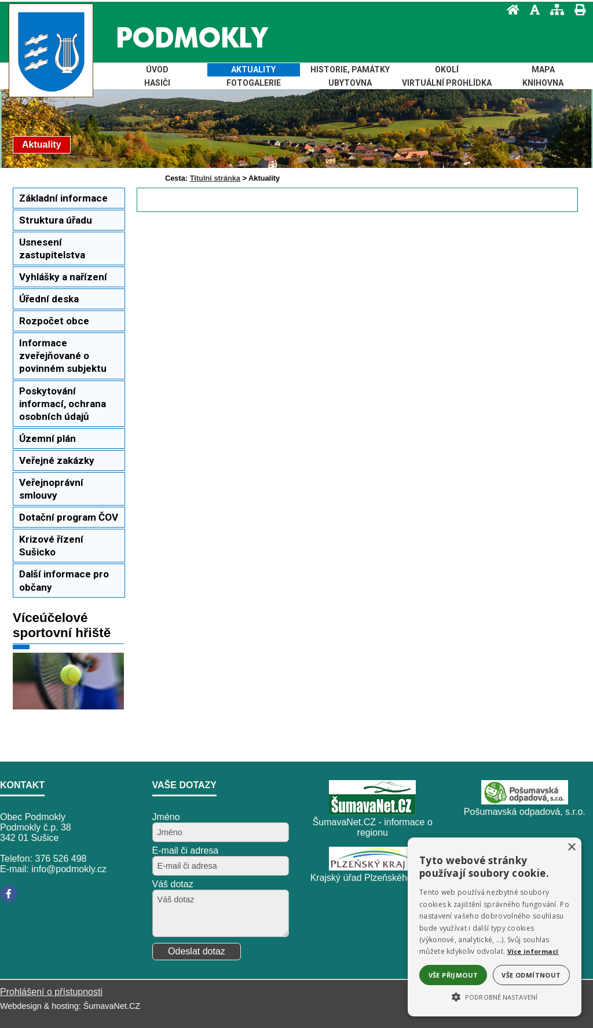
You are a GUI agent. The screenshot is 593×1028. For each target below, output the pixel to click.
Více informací (533, 951)
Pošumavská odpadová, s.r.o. (524, 812)
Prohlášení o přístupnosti (51, 992)
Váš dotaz (172, 884)
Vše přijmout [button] (453, 975)
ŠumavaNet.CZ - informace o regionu (373, 827)
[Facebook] (8, 893)
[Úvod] (509, 9)
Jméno (166, 817)
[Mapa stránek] (553, 9)
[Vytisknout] (576, 9)
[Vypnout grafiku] (531, 9)
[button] (494, 996)
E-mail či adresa (185, 850)
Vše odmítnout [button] (531, 975)
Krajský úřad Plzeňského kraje (372, 878)
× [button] (571, 847)
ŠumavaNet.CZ (111, 1006)
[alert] (494, 926)
